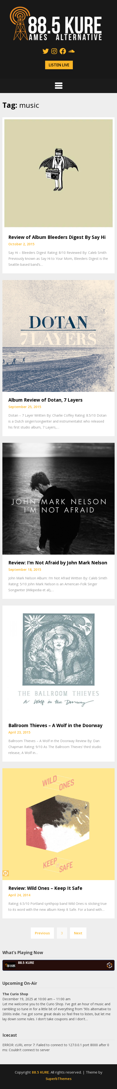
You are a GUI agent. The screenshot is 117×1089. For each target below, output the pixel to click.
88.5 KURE (40, 1072)
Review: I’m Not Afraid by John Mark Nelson (57, 563)
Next (78, 933)
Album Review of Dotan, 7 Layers (45, 400)
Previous (42, 933)
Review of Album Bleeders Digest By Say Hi (57, 237)
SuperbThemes (59, 1078)
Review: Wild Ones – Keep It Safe (45, 888)
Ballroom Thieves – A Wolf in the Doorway (55, 725)
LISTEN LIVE (59, 65)
